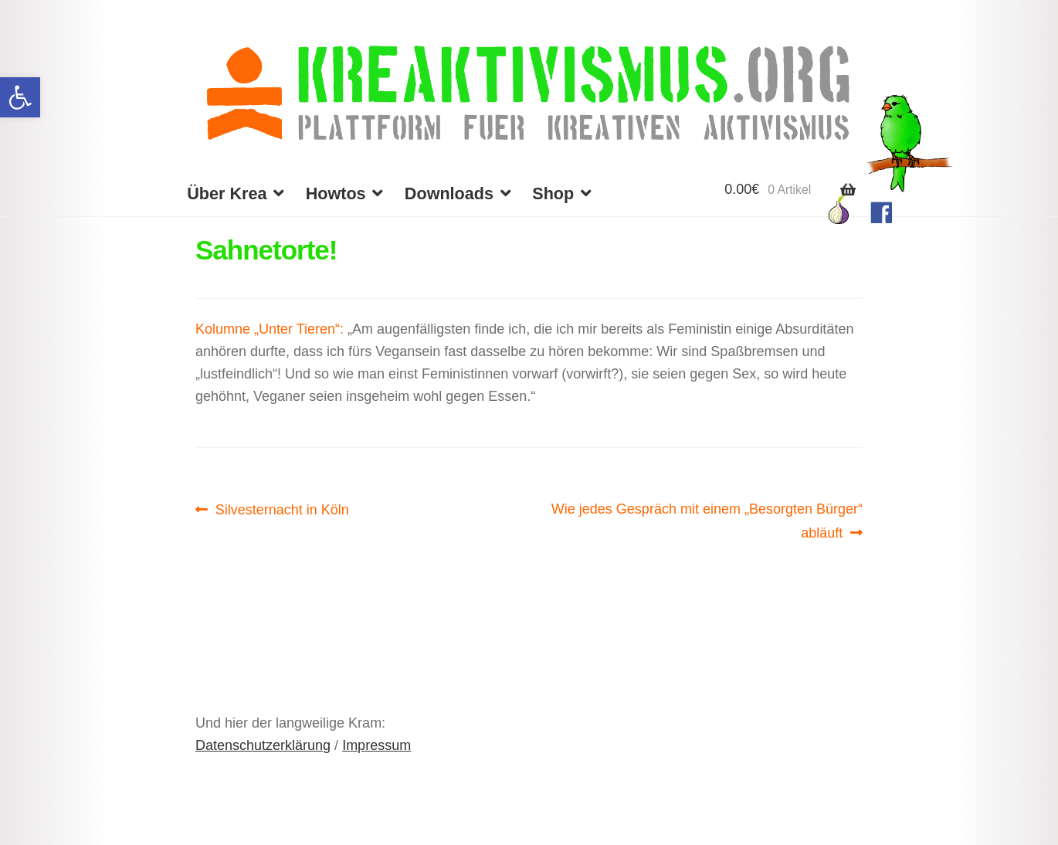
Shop (553, 193)
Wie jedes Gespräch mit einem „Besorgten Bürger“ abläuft (707, 519)
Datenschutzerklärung (263, 745)
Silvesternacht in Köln (282, 509)
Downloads (449, 193)
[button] (20, 97)
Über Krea (226, 193)
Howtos (336, 193)
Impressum (376, 745)
